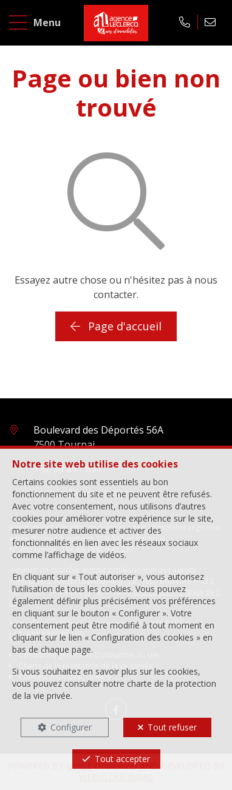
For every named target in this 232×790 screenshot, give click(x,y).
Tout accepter (122, 758)
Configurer (71, 727)
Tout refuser (172, 727)
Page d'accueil (116, 326)
